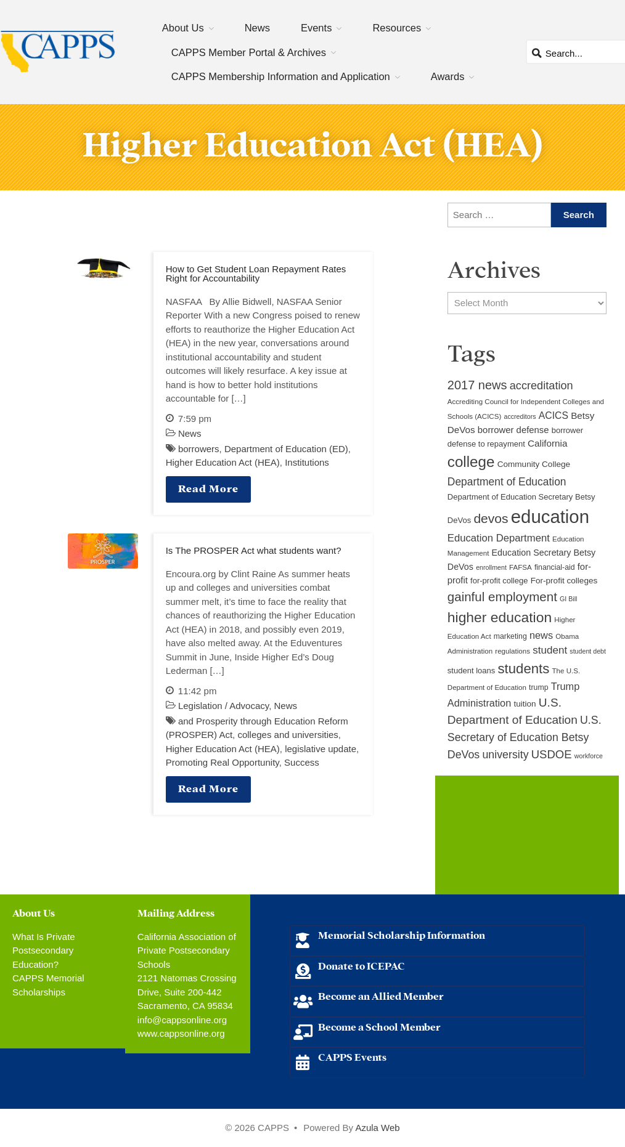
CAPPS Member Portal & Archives (248, 52)
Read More (208, 487)
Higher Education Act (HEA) (223, 462)
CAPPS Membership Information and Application (280, 76)
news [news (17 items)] (541, 635)
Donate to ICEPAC (361, 965)
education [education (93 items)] (550, 516)
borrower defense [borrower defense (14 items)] (513, 430)
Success (301, 762)
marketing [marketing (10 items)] (510, 636)
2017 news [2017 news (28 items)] (477, 385)
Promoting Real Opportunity (222, 762)
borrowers (198, 449)
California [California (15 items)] (547, 443)
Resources (396, 27)
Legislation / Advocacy (223, 705)
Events (316, 27)
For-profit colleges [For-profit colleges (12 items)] (564, 580)
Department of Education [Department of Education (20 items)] (506, 482)
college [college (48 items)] (471, 461)
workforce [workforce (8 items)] (588, 756)
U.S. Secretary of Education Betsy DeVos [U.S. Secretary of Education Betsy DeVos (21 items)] (524, 737)
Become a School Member (379, 1025)
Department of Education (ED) (286, 449)
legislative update (320, 749)
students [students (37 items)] (524, 668)
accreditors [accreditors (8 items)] (520, 416)
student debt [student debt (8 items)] (588, 651)
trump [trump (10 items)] (538, 687)
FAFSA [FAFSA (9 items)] (520, 567)
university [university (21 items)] (505, 754)
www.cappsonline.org (181, 1033)
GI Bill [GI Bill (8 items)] (568, 598)
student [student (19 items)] (550, 650)
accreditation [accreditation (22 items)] (541, 385)
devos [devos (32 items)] (490, 518)
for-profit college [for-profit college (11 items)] (499, 580)
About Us (183, 27)
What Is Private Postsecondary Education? (43, 950)
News (257, 27)
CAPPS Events (352, 1056)
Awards (448, 76)
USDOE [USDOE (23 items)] (551, 754)
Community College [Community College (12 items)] (533, 464)
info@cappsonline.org (182, 1020)
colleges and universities (287, 734)
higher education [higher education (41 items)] (499, 617)
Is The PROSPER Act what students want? (253, 550)
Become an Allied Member (381, 995)
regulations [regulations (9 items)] (512, 651)
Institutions (307, 462)
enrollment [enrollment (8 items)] (491, 567)
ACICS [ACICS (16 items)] (553, 415)
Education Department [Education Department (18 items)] (498, 538)
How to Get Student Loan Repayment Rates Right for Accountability (256, 273)
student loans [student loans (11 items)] (471, 670)
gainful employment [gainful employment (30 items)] (502, 597)
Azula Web (377, 1127)
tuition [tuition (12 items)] (524, 703)
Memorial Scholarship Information (401, 934)
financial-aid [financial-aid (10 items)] (554, 567)
